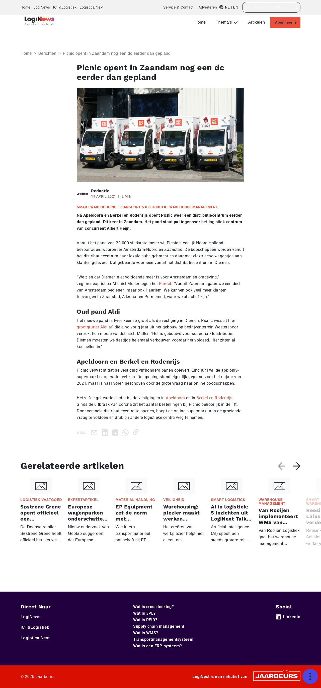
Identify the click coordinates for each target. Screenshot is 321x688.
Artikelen (256, 22)
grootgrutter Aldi (92, 327)
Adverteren (207, 7)
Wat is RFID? (145, 619)
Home (25, 7)
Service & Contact (178, 7)
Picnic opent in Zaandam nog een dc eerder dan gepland (116, 53)
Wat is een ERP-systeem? (157, 646)
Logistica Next (92, 7)
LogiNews (42, 7)
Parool (165, 283)
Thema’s (224, 22)
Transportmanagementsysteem (163, 639)
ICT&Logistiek (65, 7)
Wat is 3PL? (144, 613)
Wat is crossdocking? (153, 606)
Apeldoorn (175, 397)
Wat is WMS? (145, 632)
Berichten (47, 53)
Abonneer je (286, 22)
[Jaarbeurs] (276, 675)
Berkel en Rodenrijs (214, 397)
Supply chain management (158, 626)
